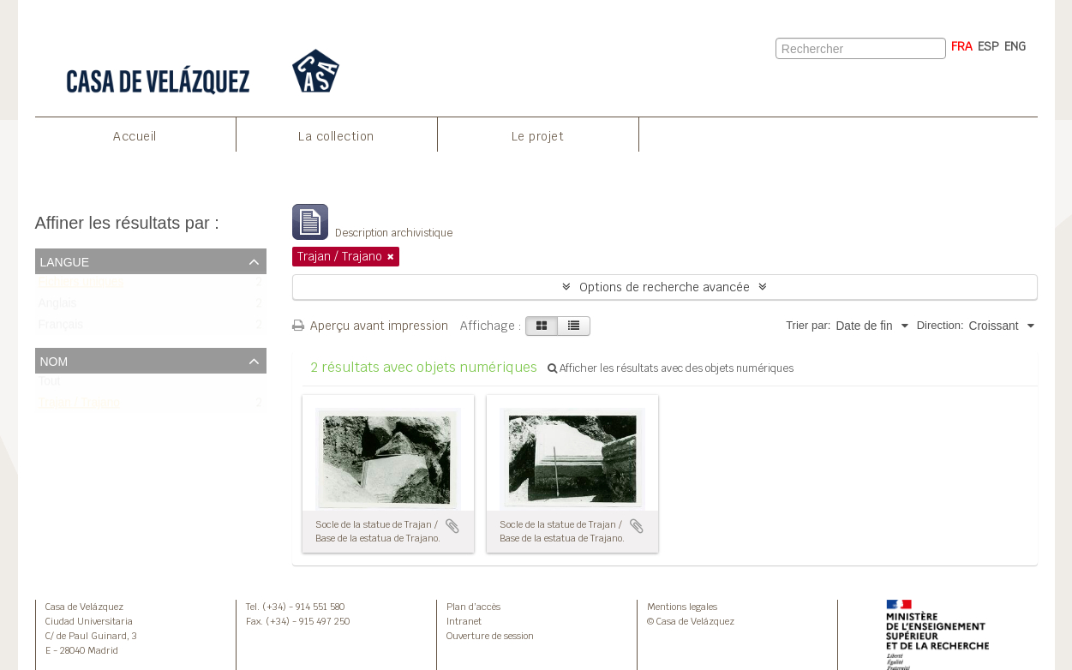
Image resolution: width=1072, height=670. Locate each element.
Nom (54, 359)
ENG (1015, 46)
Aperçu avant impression (370, 325)
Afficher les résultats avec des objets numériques (671, 368)
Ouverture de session (490, 636)
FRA (962, 46)
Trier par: (808, 325)
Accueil (135, 136)
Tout (50, 385)
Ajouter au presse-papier (452, 526)
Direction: (940, 325)
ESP (988, 46)
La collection (336, 136)
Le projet (538, 136)
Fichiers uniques (81, 285)
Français (61, 328)
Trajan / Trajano (79, 406)
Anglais (58, 307)
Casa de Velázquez (84, 607)
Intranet (464, 621)
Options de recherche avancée (664, 287)
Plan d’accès (473, 607)
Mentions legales (682, 607)
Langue (65, 260)
